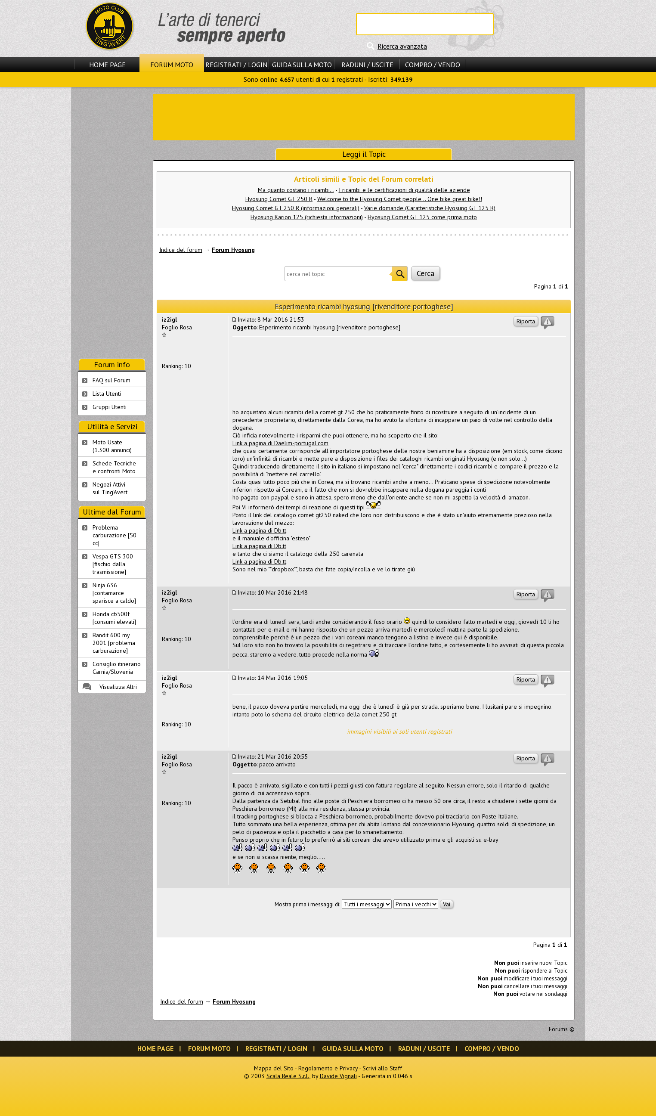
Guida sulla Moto (302, 64)
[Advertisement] (363, 116)
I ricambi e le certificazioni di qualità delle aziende (404, 190)
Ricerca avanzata (402, 46)
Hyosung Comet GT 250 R (279, 199)
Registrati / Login (236, 64)
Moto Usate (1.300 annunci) (112, 446)
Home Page (107, 64)
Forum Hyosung (233, 250)
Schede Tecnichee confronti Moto (114, 467)
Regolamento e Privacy (328, 1068)
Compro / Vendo (432, 64)
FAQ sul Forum (111, 380)
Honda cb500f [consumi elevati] (114, 618)
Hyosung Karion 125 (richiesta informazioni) (307, 217)
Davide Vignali (338, 1076)
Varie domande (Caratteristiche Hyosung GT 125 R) (429, 208)
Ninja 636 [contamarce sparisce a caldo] (114, 592)
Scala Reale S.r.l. (287, 1076)
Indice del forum (180, 250)
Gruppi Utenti (110, 407)
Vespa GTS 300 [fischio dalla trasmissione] (113, 564)
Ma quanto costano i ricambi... (296, 190)
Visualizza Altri (118, 687)
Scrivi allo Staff (382, 1068)
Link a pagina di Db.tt (259, 530)
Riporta (526, 321)
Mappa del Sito (274, 1068)
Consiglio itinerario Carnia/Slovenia (117, 668)
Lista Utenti (107, 393)
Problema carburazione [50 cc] (114, 535)
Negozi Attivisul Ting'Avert (110, 488)
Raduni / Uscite (367, 64)
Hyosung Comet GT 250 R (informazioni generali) (295, 208)
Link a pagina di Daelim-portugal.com (280, 443)
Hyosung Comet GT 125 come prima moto (422, 217)
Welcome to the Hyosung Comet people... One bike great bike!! (399, 199)
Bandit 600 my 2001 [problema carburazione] (114, 642)
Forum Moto (171, 64)
